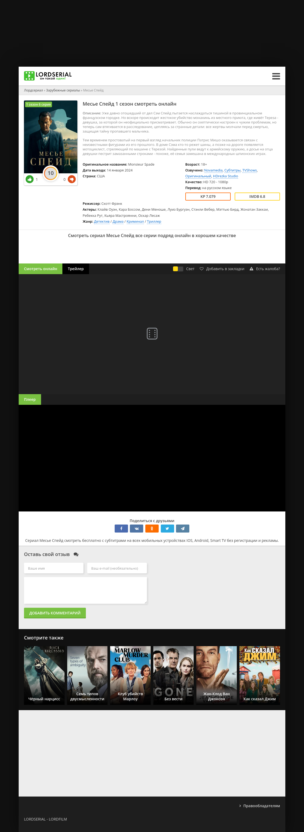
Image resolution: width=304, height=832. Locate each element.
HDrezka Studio (225, 176)
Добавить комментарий (55, 612)
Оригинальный (198, 176)
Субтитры (232, 170)
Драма (118, 221)
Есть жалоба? (265, 268)
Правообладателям (261, 805)
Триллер (154, 221)
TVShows (249, 170)
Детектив (102, 221)
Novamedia (213, 170)
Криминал (135, 221)
